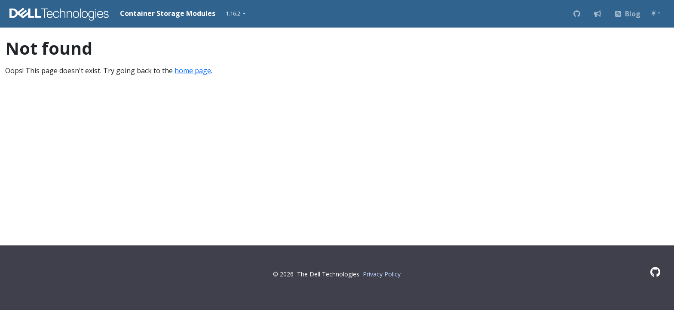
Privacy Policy (382, 274)
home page (193, 70)
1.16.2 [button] (234, 13)
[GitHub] (655, 272)
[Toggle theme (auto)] (655, 13)
